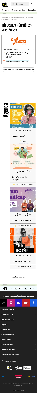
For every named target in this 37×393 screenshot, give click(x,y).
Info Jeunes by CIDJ (7, 319)
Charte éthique (16, 383)
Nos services (5, 329)
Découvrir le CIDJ (7, 314)
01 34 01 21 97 (9, 57)
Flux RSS (10, 383)
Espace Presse (6, 339)
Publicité (5, 383)
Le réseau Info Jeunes (8, 349)
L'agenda (4, 324)
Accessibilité (17, 385)
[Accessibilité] (5, 288)
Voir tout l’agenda (18, 277)
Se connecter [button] (31, 4)
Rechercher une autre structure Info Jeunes (18, 70)
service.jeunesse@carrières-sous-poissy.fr (17, 61)
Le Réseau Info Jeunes (16, 17)
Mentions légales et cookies (27, 383)
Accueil (4, 17)
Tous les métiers (18, 10)
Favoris (21, 288)
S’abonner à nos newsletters (10, 354)
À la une (5, 10)
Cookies (22, 390)
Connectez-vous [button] (9, 361)
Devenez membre (7, 344)
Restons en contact (7, 310)
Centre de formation (7, 334)
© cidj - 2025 (16, 390)
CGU (22, 385)
